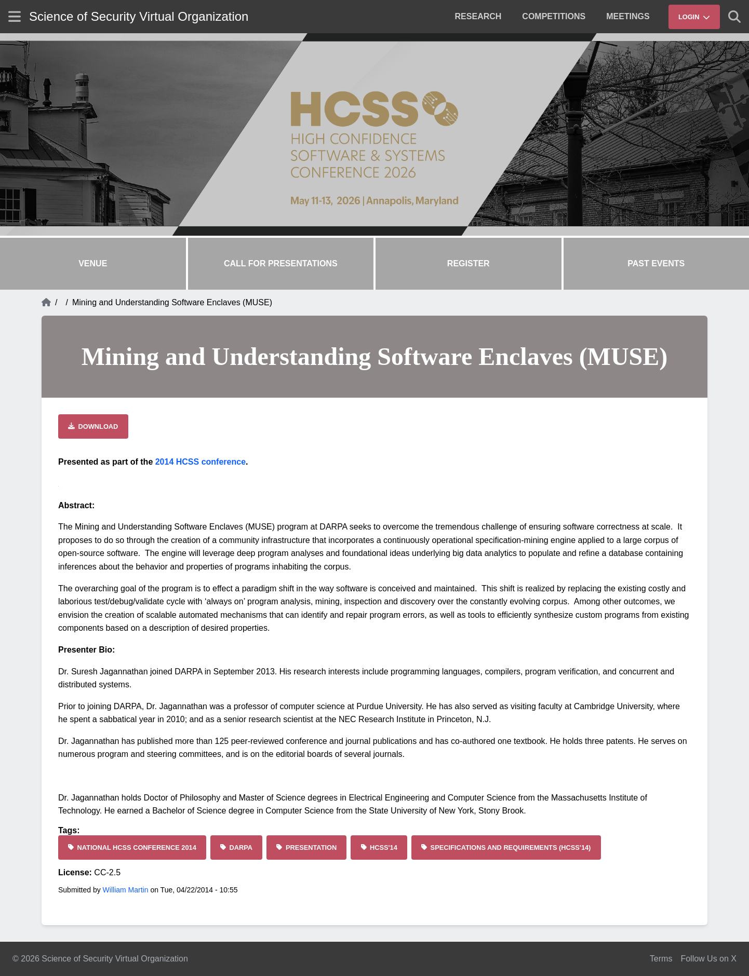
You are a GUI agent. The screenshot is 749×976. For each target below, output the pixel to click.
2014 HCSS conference (200, 461)
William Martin (126, 890)
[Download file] (93, 426)
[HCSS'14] (379, 847)
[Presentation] (306, 847)
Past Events (656, 263)
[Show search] (734, 16)
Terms (661, 958)
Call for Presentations (281, 263)
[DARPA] (236, 847)
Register (468, 263)
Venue (92, 263)
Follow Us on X (708, 958)
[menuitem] (478, 16)
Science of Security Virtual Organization (138, 16)
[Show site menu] (14, 16)
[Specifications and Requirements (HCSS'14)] (506, 847)
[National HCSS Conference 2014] (132, 847)
